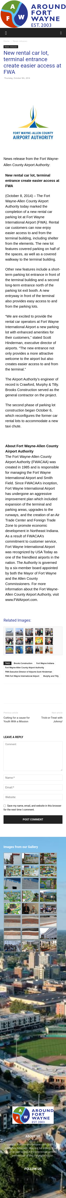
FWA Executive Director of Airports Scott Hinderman (28, 671)
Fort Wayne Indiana (45, 663)
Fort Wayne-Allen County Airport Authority (24, 667)
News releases (20, 41)
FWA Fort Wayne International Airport (22, 676)
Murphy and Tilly (51, 676)
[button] (6, 32)
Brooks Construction (23, 663)
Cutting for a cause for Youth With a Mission (17, 719)
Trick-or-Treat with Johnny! (51, 719)
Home (7, 41)
